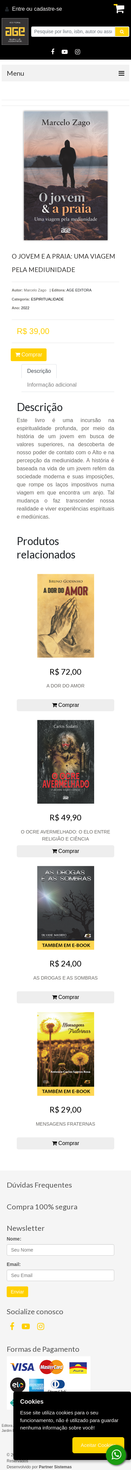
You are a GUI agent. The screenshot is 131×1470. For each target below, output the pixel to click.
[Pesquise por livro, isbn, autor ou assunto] (73, 31)
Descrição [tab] (39, 371)
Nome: (14, 1239)
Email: (14, 1264)
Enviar (17, 1291)
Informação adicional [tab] (52, 385)
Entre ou (22, 9)
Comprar (29, 354)
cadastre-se (48, 9)
